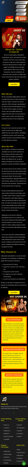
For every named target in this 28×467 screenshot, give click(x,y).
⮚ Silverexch (6, 457)
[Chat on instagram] (5, 412)
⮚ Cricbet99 (6, 439)
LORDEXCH (21, 14)
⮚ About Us (6, 425)
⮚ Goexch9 (19, 425)
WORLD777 (21, 10)
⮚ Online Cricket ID (8, 436)
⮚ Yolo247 (18, 436)
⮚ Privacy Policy (20, 461)
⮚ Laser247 (19, 430)
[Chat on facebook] (9, 412)
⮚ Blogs (18, 449)
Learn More (14, 84)
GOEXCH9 (21, 6)
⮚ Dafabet (5, 463)
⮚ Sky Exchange (7, 454)
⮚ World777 (6, 433)
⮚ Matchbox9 (19, 455)
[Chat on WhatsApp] (14, 412)
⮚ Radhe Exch (6, 451)
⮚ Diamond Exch (20, 452)
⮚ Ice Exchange (7, 460)
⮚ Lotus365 (6, 428)
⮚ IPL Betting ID (20, 428)
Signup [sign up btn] (9, 20)
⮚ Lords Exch (19, 433)
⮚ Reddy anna (6, 430)
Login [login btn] (9, 17)
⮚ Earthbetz (19, 458)
